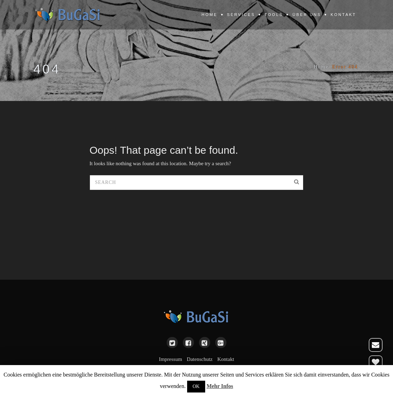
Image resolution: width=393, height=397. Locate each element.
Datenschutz (199, 359)
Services (241, 14)
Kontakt (343, 14)
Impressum (170, 359)
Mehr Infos (220, 386)
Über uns (306, 14)
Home (210, 14)
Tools (274, 14)
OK (196, 386)
